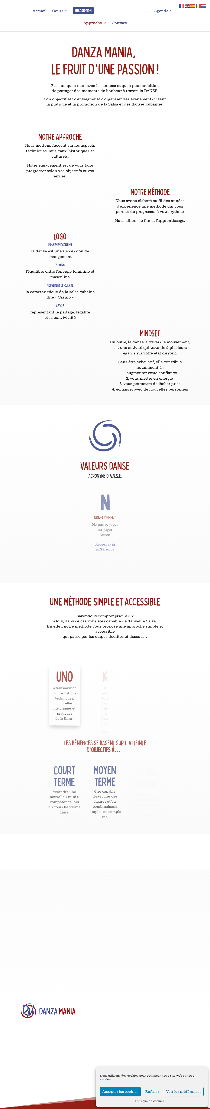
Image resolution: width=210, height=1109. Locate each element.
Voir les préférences (183, 1092)
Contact (119, 23)
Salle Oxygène (30, 1106)
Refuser (152, 1092)
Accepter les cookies (120, 1092)
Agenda (162, 11)
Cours (56, 11)
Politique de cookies (149, 1101)
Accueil (39, 11)
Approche (92, 23)
